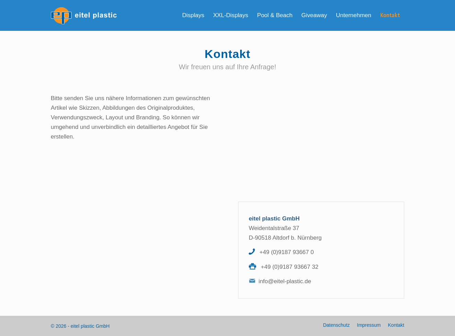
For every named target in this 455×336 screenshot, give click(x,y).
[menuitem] (193, 15)
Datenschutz (336, 325)
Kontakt (396, 325)
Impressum (369, 325)
